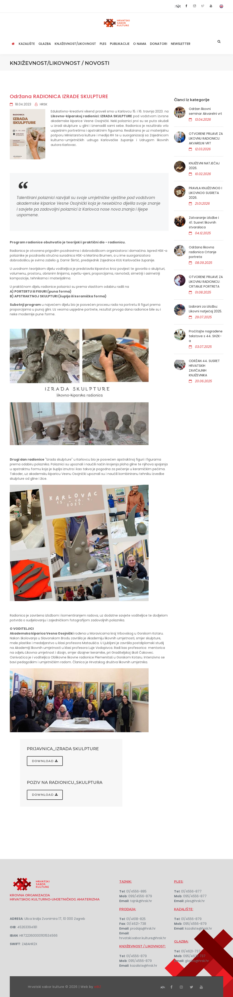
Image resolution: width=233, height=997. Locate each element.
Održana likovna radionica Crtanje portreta (202, 252)
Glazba (44, 43)
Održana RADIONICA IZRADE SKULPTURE (59, 96)
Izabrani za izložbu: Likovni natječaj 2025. (205, 309)
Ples (103, 43)
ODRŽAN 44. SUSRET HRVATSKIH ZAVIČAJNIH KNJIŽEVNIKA (204, 368)
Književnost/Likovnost (75, 43)
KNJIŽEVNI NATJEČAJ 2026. (204, 165)
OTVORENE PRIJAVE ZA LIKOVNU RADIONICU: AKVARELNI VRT (206, 138)
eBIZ (97, 986)
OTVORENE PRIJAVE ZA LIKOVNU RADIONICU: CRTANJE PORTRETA (206, 282)
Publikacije (119, 43)
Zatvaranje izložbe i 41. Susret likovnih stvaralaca (204, 222)
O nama (139, 43)
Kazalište (27, 43)
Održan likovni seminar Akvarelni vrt (205, 111)
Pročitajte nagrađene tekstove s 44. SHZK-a (206, 336)
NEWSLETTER (180, 43)
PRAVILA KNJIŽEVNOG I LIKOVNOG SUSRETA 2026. (205, 193)
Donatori (158, 43)
